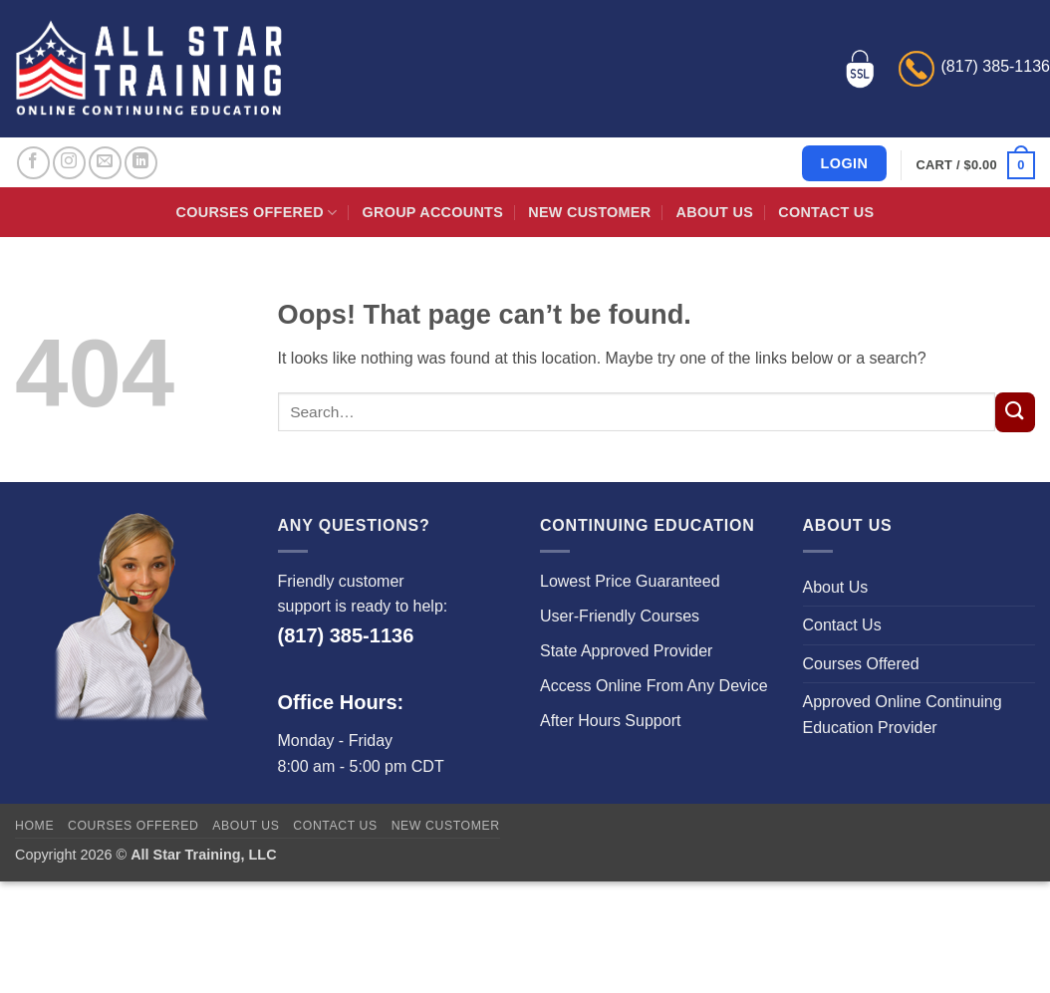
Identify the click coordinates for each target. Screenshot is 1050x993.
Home (34, 826)
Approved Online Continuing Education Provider (902, 714)
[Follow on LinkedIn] (141, 162)
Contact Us (826, 212)
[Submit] (1015, 412)
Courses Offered (257, 212)
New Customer (589, 212)
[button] (976, 165)
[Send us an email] (105, 162)
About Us (714, 212)
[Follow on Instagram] (69, 162)
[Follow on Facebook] (33, 162)
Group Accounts (433, 212)
